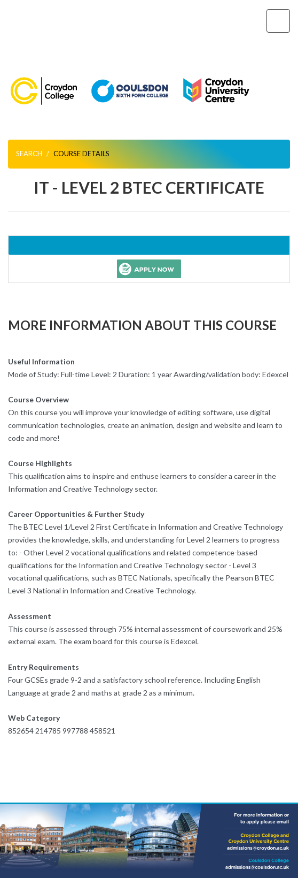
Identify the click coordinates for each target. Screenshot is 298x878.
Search (29, 153)
